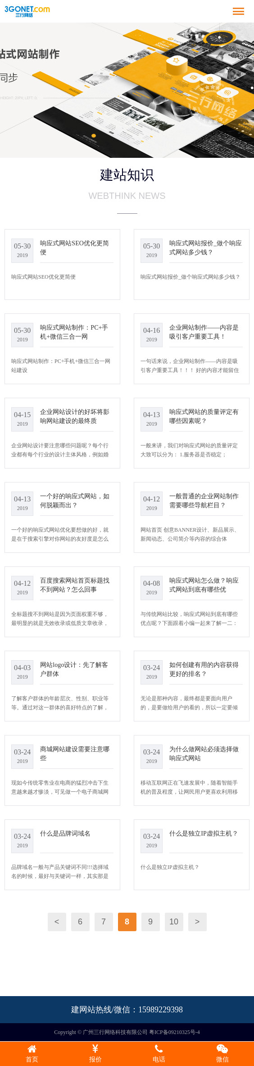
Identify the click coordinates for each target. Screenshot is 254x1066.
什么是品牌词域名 (65, 833)
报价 (95, 1053)
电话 (158, 1053)
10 (173, 921)
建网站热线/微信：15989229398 (127, 1009)
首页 (32, 1053)
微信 (222, 1053)
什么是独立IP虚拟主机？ (203, 833)
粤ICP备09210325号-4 (174, 1032)
